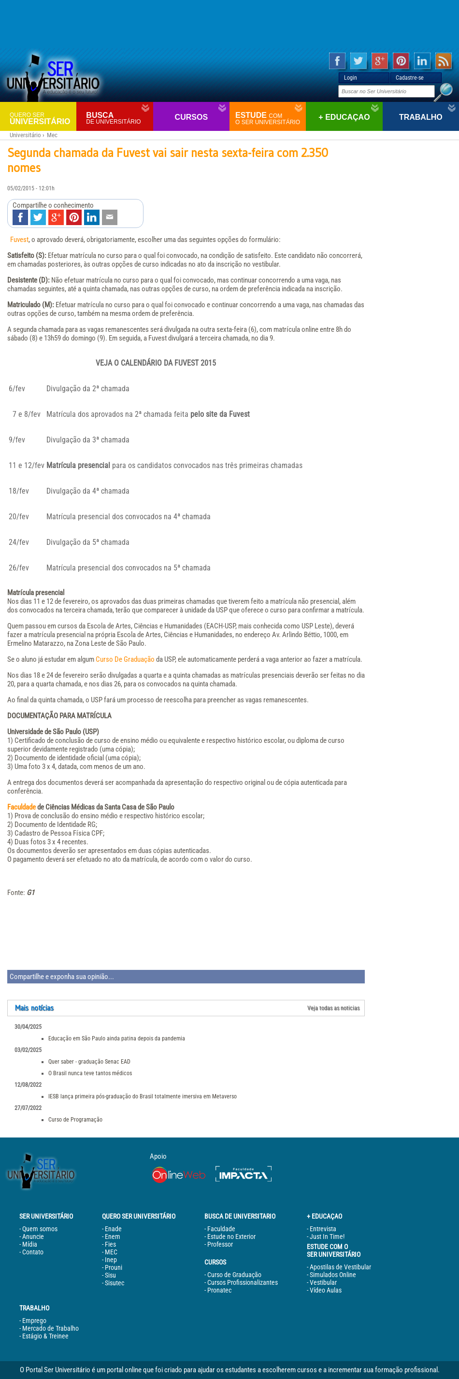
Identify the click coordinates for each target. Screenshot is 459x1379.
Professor (220, 1244)
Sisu (110, 1275)
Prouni (113, 1267)
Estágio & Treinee (45, 1336)
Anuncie (33, 1236)
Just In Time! (327, 1236)
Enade (113, 1229)
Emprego (34, 1320)
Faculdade (21, 807)
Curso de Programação (75, 1119)
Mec (52, 135)
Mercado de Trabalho (50, 1328)
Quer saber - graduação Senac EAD (89, 1061)
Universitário (42, 118)
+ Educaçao (344, 117)
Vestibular (323, 1282)
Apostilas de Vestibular (340, 1267)
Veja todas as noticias (333, 1008)
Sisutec (114, 1283)
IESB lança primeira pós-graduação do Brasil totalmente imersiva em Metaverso (142, 1096)
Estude (269, 118)
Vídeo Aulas (326, 1290)
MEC (111, 1252)
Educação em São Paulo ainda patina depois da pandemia (116, 1038)
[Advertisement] (229, 24)
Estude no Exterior (231, 1236)
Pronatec (219, 1290)
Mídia (29, 1244)
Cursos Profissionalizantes (242, 1282)
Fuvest (19, 239)
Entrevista (323, 1229)
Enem (112, 1236)
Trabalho (421, 117)
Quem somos (39, 1229)
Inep (111, 1260)
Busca (118, 118)
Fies (110, 1244)
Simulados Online (333, 1275)
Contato (32, 1252)
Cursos (191, 117)
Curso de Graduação (234, 1275)
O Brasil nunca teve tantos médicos (90, 1073)
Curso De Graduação (125, 659)
